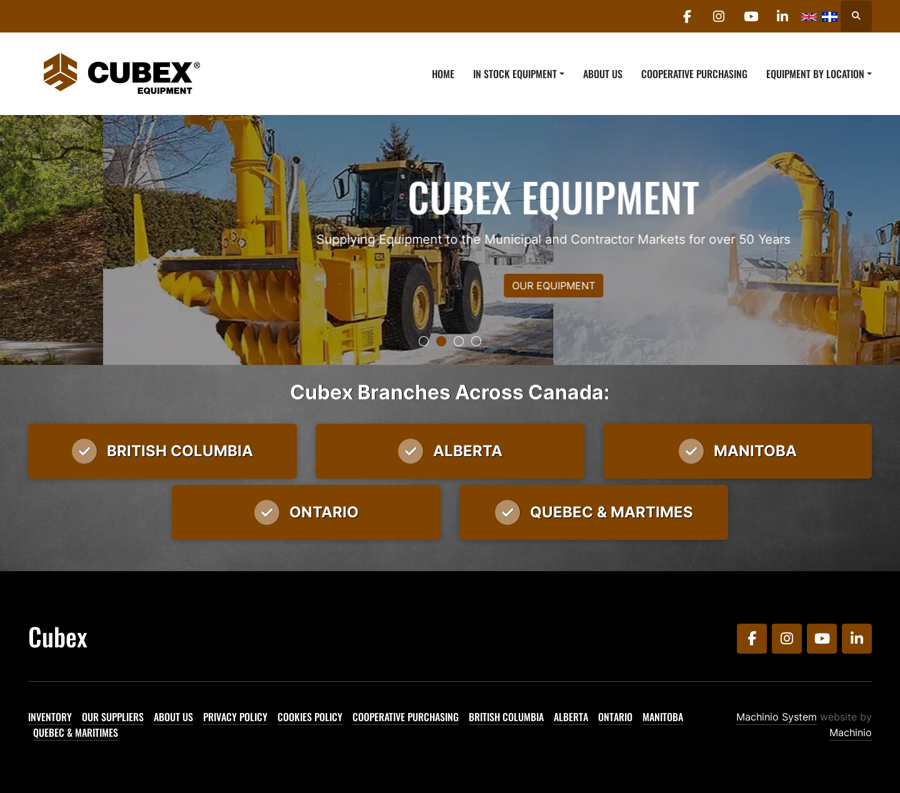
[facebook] (686, 16)
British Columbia (506, 716)
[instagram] (718, 16)
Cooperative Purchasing (694, 73)
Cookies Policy (310, 716)
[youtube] (750, 16)
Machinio (850, 732)
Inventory (50, 716)
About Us (602, 73)
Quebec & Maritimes (75, 732)
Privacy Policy (235, 716)
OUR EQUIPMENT (450, 285)
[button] (518, 73)
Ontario (615, 716)
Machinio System (776, 717)
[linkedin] (782, 16)
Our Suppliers (113, 716)
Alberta (571, 716)
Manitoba (662, 716)
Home (443, 73)
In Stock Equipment (515, 73)
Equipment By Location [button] (815, 73)
